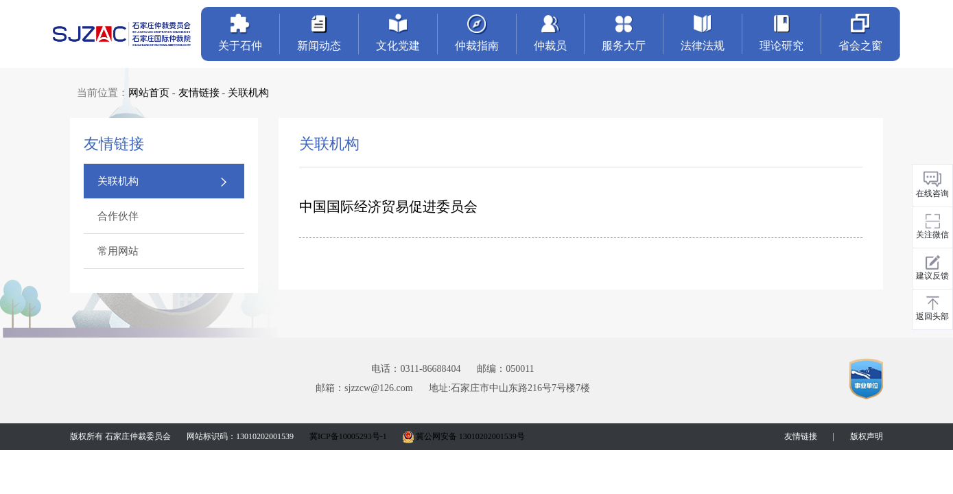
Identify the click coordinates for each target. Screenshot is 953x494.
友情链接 (199, 92)
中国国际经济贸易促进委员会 (388, 206)
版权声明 (866, 436)
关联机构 (248, 92)
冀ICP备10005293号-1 (348, 436)
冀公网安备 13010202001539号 (464, 436)
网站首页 (148, 92)
